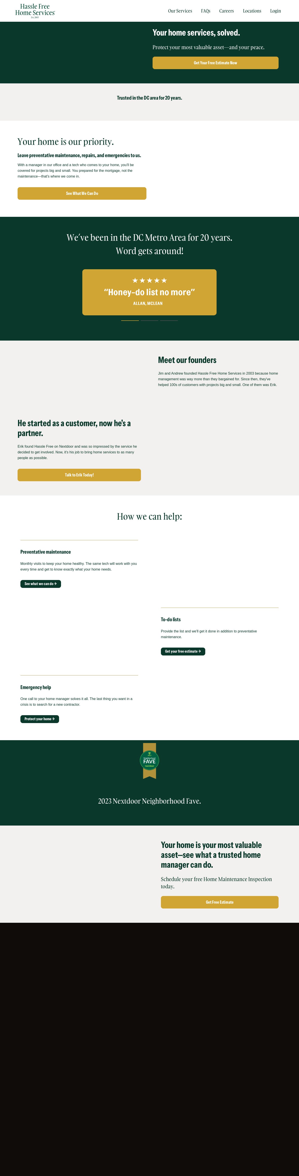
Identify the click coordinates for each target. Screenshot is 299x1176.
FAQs (205, 11)
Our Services (180, 11)
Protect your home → (40, 719)
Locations (252, 11)
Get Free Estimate (220, 902)
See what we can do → (41, 584)
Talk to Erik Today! (79, 475)
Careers (226, 11)
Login (275, 11)
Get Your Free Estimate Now (215, 62)
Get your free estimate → (183, 651)
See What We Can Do (82, 193)
